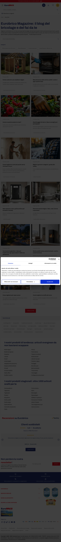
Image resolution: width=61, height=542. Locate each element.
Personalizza (31, 281)
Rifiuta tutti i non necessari (11, 281)
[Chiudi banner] (58, 259)
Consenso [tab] (10, 263)
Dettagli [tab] (31, 263)
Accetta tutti (50, 281)
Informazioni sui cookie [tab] (50, 263)
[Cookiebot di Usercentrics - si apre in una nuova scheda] (50, 259)
